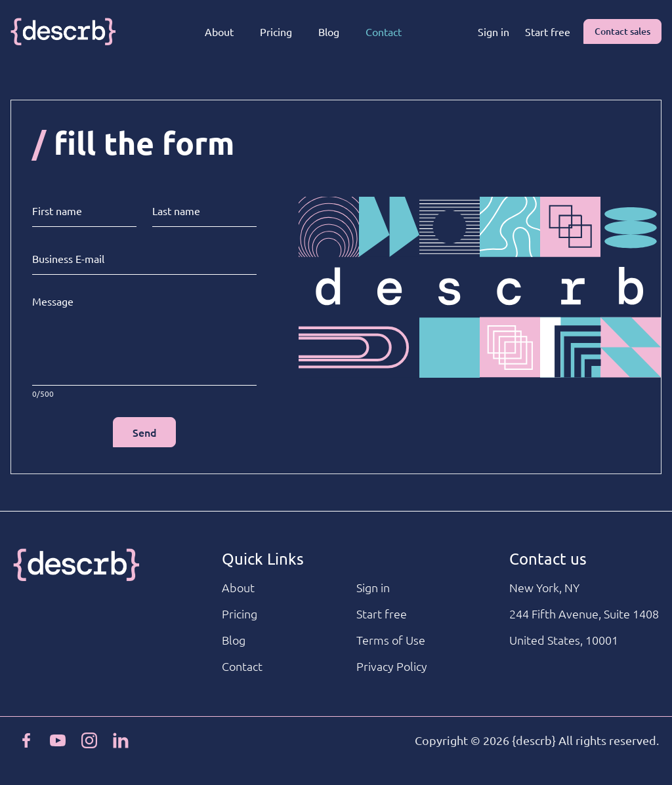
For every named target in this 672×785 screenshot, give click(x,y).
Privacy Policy (391, 666)
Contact (384, 31)
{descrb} (534, 740)
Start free (547, 31)
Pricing (276, 31)
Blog (328, 31)
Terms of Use (390, 639)
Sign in (493, 31)
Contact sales (622, 31)
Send (145, 432)
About (219, 31)
